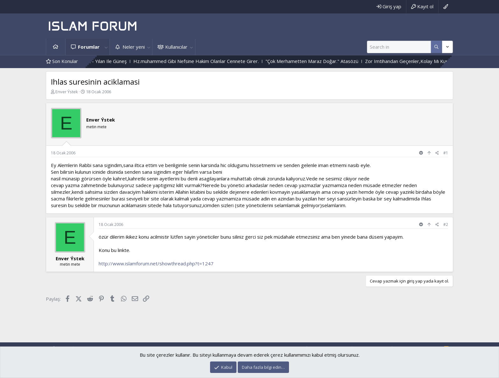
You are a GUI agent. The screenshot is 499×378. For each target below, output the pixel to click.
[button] (105, 47)
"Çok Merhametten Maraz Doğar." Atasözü (321, 61)
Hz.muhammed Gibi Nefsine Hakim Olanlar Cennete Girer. (205, 61)
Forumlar (89, 47)
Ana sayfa (55, 47)
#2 (445, 224)
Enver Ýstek (66, 91)
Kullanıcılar (176, 47)
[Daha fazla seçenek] (436, 47)
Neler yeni (134, 47)
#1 (445, 153)
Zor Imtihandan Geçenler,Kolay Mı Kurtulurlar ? (425, 61)
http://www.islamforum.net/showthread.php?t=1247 (156, 263)
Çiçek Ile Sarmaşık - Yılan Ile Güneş (99, 61)
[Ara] (399, 47)
